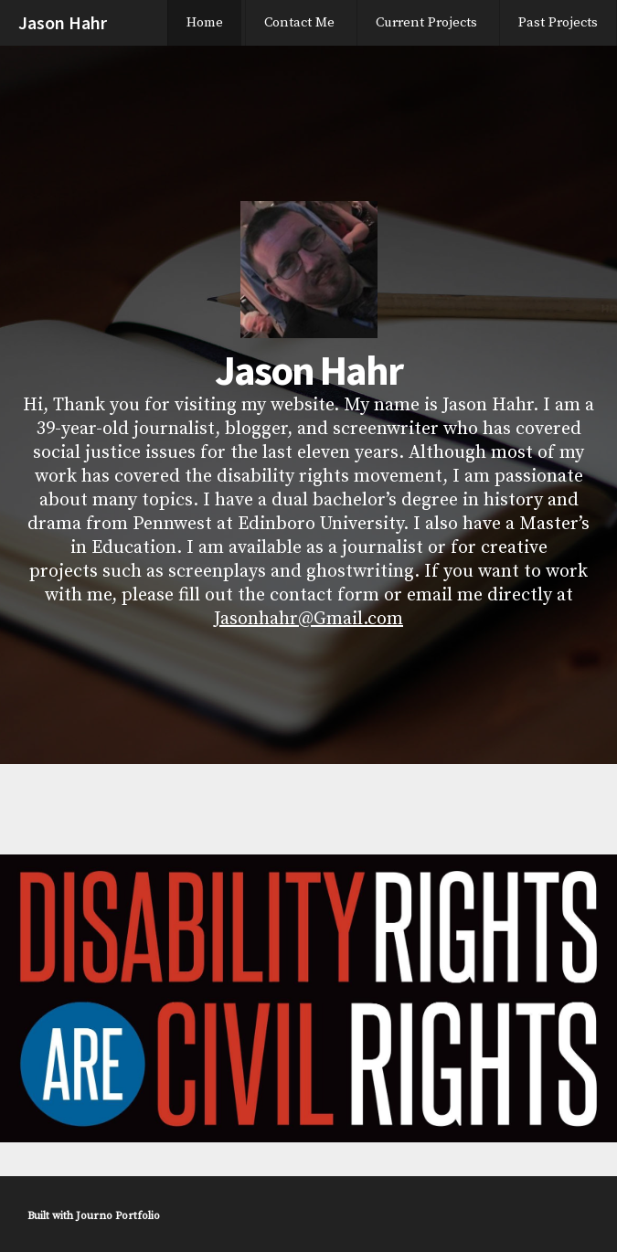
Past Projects (558, 22)
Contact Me (299, 22)
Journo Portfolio (118, 1216)
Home (204, 22)
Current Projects (426, 22)
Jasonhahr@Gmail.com (308, 619)
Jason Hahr (62, 22)
